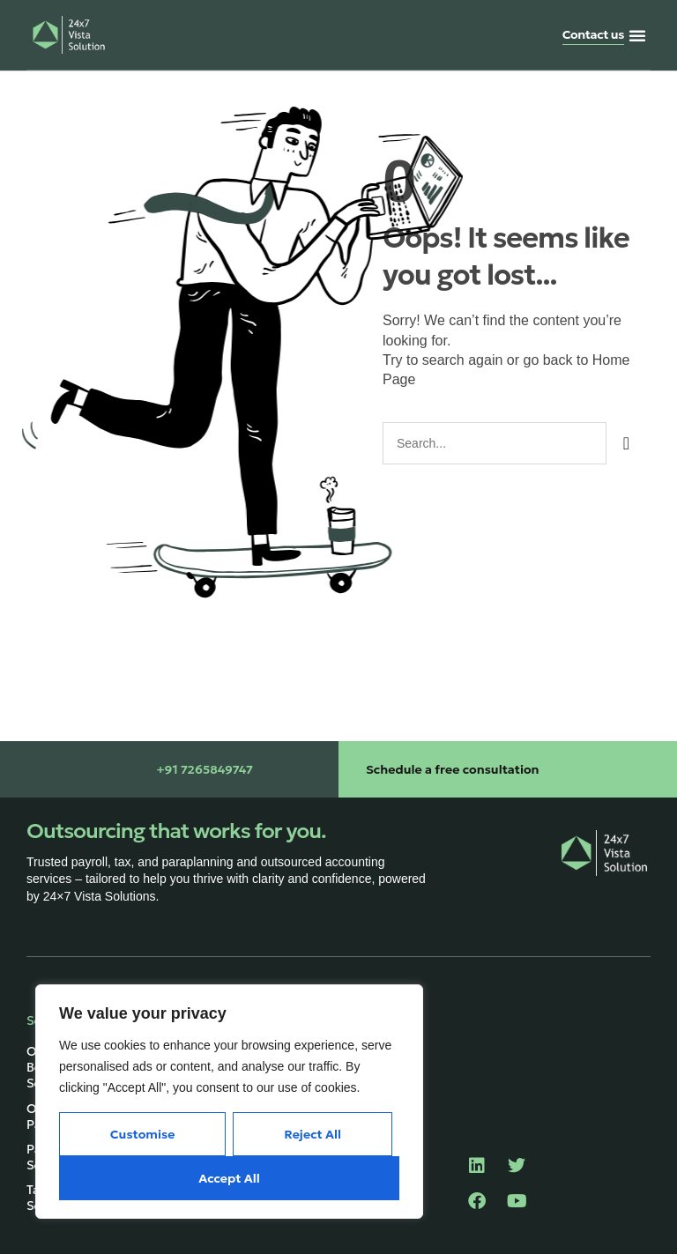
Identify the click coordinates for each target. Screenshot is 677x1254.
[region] (229, 1101)
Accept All (228, 1178)
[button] (637, 35)
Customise (142, 1134)
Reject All (312, 1134)
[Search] (626, 443)
